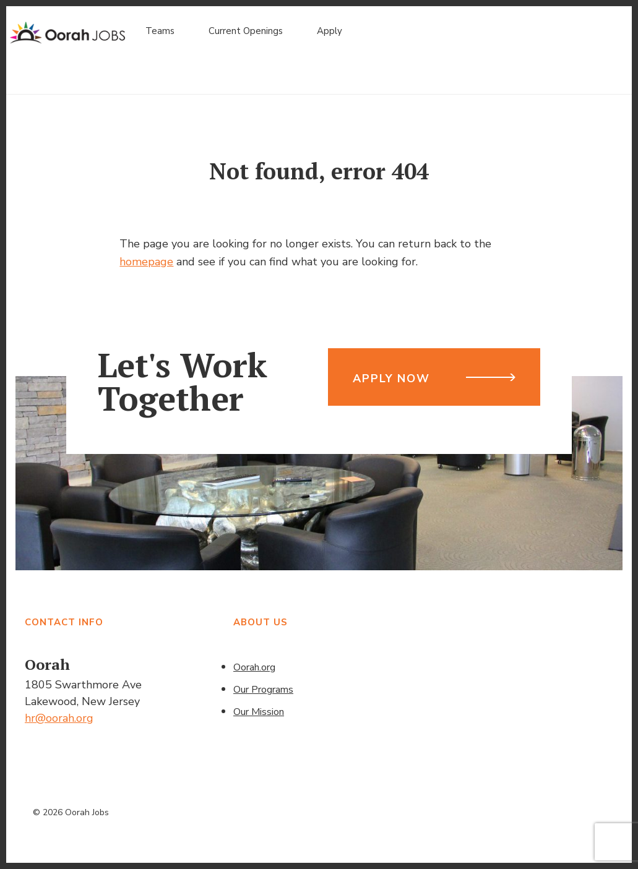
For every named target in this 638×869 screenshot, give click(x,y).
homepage (146, 261)
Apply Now (391, 378)
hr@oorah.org (59, 718)
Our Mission (258, 712)
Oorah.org (254, 667)
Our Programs (263, 689)
